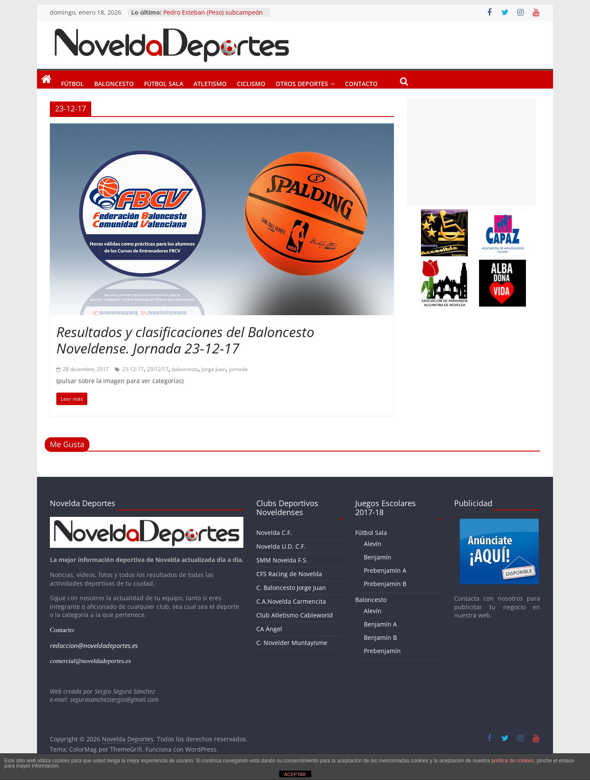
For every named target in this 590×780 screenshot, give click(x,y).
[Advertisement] (471, 152)
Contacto (361, 82)
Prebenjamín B (385, 584)
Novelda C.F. (274, 532)
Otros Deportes (302, 82)
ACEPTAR (295, 774)
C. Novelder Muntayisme (291, 643)
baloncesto (185, 369)
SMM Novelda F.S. (282, 560)
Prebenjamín (382, 651)
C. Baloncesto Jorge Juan (291, 587)
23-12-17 (133, 369)
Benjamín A (380, 624)
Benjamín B (380, 637)
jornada (238, 369)
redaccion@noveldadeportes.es (94, 645)
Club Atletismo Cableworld (294, 615)
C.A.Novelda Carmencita (291, 601)
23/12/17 (158, 369)
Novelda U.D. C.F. (281, 546)
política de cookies (513, 761)
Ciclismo (251, 82)
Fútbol (72, 82)
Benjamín (377, 557)
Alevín (372, 544)
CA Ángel (269, 629)
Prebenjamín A (385, 570)
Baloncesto (114, 82)
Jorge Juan (214, 369)
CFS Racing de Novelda (289, 574)
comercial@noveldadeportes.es (90, 660)
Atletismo (210, 82)
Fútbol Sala (163, 82)
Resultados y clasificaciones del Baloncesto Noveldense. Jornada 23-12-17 (185, 339)
